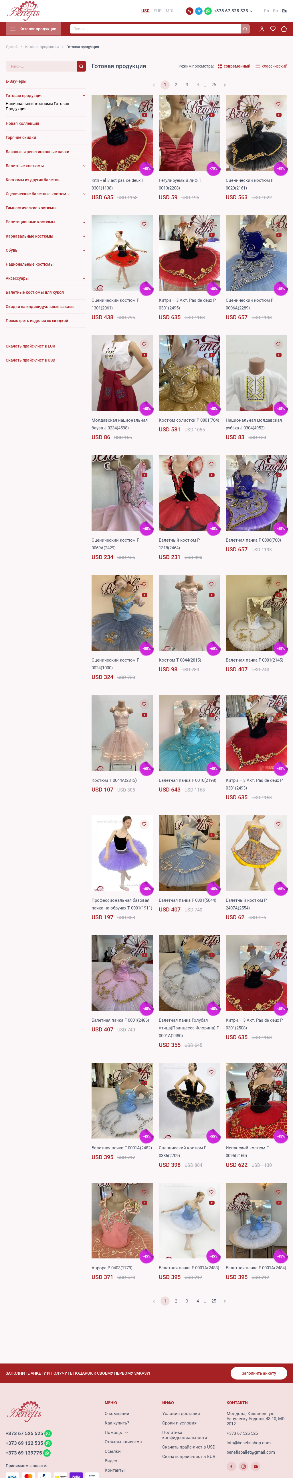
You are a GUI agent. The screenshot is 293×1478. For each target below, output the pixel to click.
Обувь (11, 251)
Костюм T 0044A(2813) (114, 781)
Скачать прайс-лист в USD (188, 1448)
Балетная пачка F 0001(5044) (187, 901)
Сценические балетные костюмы (38, 195)
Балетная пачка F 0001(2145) (254, 661)
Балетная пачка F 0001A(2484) (256, 1269)
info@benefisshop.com (249, 1443)
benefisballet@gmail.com (251, 1453)
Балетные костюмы (25, 167)
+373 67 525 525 (231, 11)
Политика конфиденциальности (184, 1436)
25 (213, 86)
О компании (117, 1414)
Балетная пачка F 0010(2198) (187, 781)
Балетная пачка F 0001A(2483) (189, 1269)
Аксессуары (17, 279)
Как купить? (117, 1423)
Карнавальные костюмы (29, 237)
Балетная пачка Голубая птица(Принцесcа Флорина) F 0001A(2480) (189, 1029)
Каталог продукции (42, 48)
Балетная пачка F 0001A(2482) (122, 1149)
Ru (284, 11)
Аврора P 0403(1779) (112, 1269)
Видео (111, 1461)
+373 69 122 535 (24, 1444)
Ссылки (113, 1452)
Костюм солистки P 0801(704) (189, 421)
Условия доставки (181, 1414)
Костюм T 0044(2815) (180, 661)
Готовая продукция (24, 96)
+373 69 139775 (24, 1454)
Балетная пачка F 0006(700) (253, 541)
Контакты (115, 1471)
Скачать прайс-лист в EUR (188, 1457)
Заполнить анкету (258, 1374)
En (266, 11)
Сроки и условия (179, 1423)
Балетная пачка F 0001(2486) (120, 1021)
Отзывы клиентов (123, 1442)
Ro (275, 11)
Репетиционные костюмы (30, 223)
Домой (12, 48)
